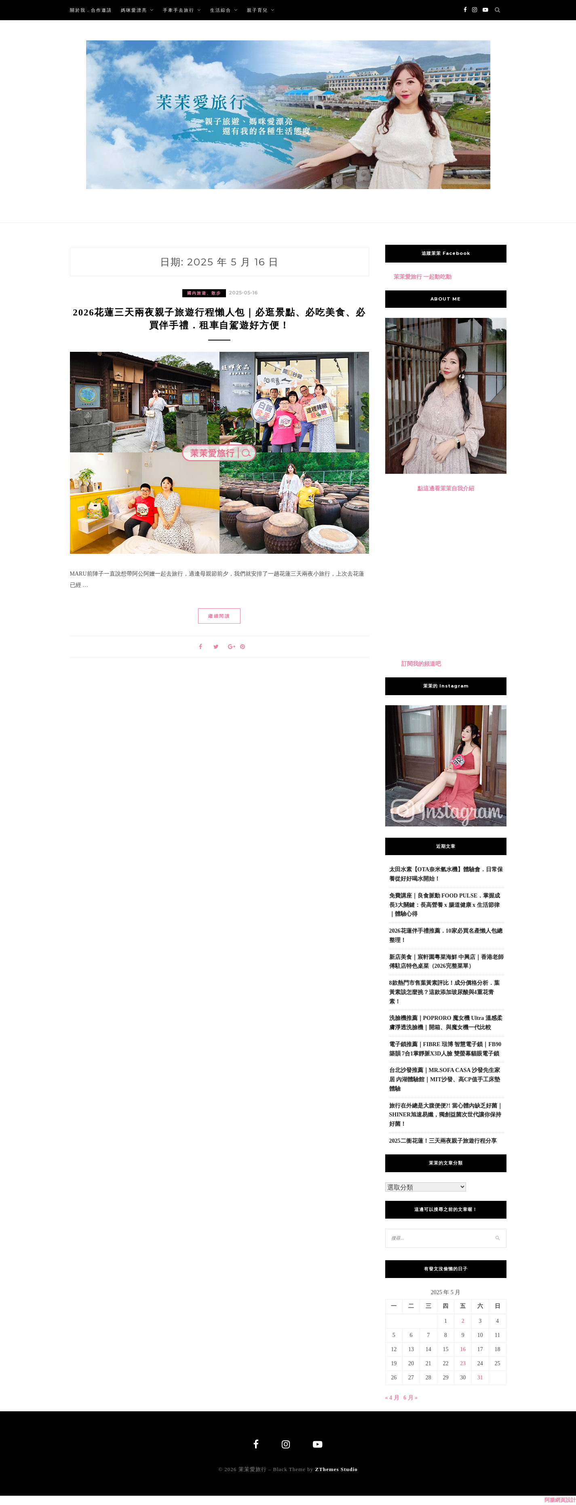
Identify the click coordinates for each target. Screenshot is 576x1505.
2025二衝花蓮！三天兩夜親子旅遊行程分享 (443, 1141)
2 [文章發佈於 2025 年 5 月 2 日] (463, 1321)
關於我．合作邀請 (91, 10)
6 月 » (410, 1398)
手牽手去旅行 (178, 10)
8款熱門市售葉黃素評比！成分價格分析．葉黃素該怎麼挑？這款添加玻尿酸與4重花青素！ (444, 992)
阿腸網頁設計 (560, 1500)
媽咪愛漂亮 (134, 10)
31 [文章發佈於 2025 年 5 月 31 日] (480, 1378)
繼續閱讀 (219, 618)
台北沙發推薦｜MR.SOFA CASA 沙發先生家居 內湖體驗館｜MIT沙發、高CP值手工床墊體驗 (444, 1079)
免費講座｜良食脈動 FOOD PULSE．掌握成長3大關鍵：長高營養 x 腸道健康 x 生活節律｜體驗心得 (444, 905)
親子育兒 (257, 10)
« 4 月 (392, 1398)
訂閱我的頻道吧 (421, 664)
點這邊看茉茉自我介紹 (446, 489)
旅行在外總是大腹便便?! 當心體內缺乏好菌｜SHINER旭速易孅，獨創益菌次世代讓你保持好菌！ (446, 1115)
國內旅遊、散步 (204, 293)
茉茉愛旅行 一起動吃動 (423, 277)
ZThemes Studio (336, 1470)
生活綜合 (220, 10)
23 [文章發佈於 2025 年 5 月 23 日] (463, 1363)
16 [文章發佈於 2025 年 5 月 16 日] (463, 1349)
